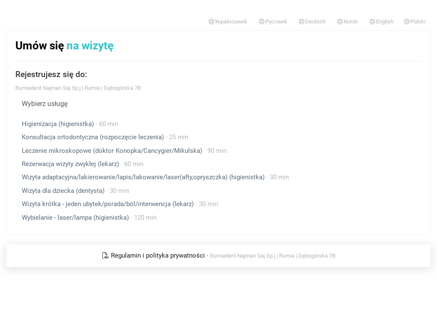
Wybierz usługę (44, 104)
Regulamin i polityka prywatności (154, 255)
